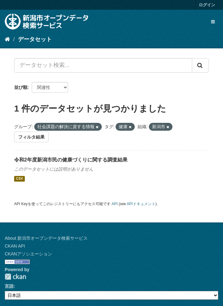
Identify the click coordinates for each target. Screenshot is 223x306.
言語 (9, 286)
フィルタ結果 (31, 136)
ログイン (207, 5)
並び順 (20, 87)
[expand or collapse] (213, 21)
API (114, 204)
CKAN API (15, 246)
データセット (35, 39)
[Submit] (200, 65)
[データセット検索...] (103, 65)
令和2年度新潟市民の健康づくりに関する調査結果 (71, 159)
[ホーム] (7, 39)
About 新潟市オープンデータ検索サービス (46, 238)
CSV (19, 179)
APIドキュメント (141, 204)
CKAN (15, 276)
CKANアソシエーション (28, 253)
